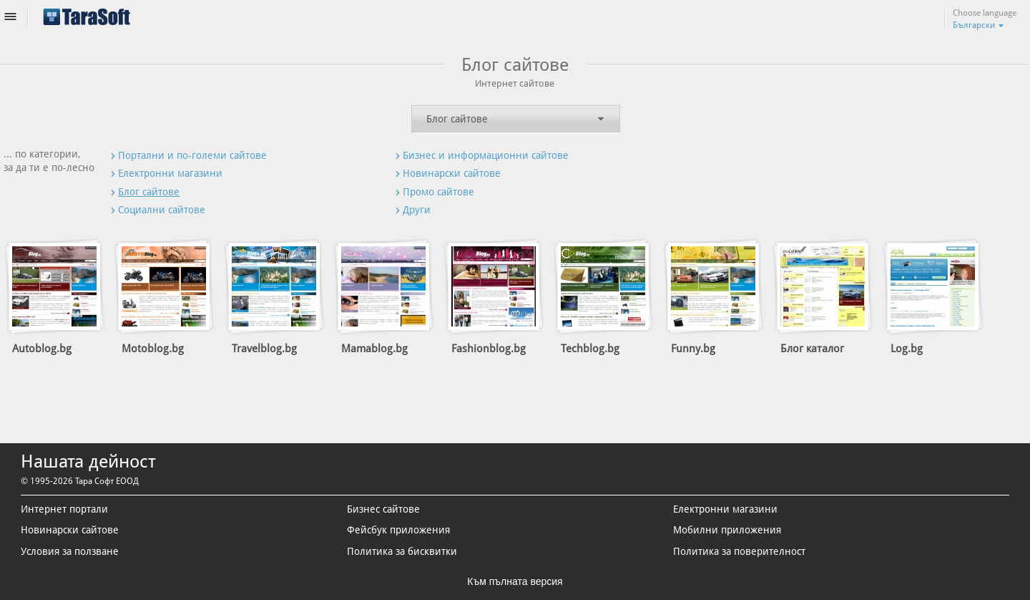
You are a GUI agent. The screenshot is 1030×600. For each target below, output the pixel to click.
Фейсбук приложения (398, 530)
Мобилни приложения (727, 530)
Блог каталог (812, 348)
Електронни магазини (725, 509)
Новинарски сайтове (70, 530)
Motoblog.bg (153, 348)
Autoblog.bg (42, 348)
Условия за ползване (70, 551)
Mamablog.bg (374, 348)
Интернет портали (64, 509)
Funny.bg (693, 348)
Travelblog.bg (264, 348)
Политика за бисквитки (402, 551)
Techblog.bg (590, 348)
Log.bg (907, 348)
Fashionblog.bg (488, 348)
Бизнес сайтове (383, 509)
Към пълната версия (514, 581)
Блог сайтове (457, 119)
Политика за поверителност (739, 551)
